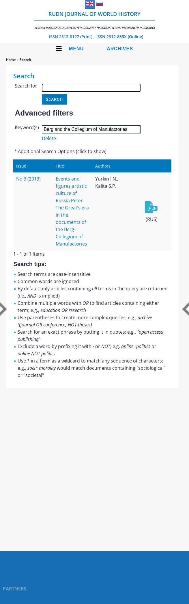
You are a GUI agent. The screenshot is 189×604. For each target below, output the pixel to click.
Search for (26, 86)
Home (11, 59)
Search (25, 59)
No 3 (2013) (28, 179)
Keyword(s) (27, 127)
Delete (49, 138)
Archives (120, 48)
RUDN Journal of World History (94, 20)
